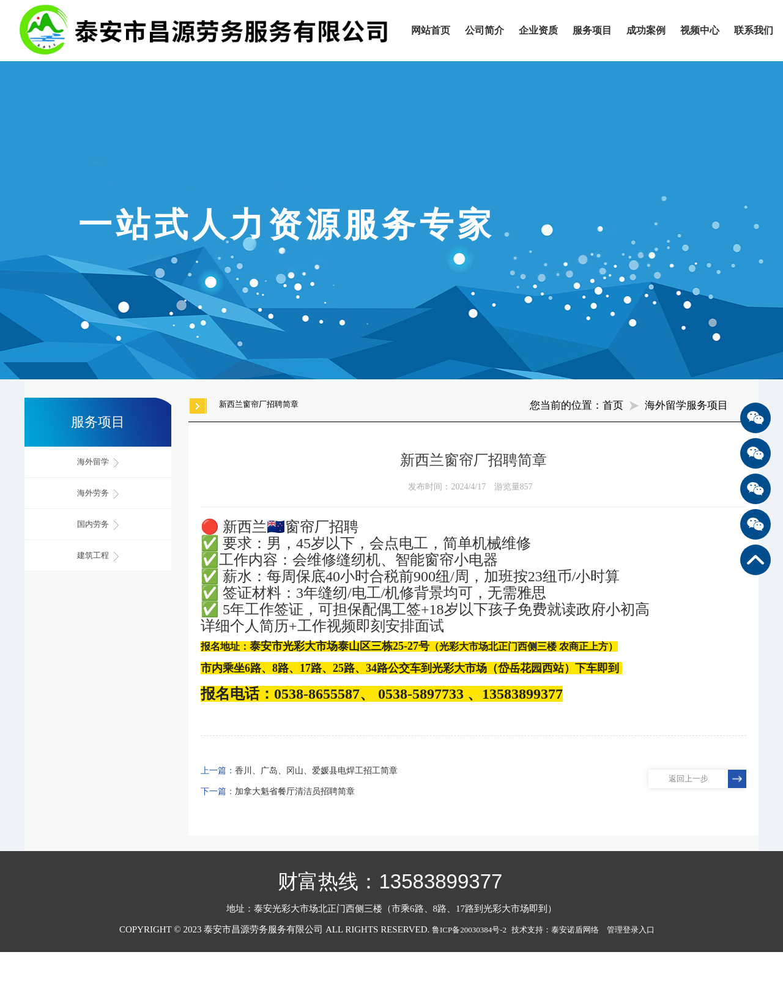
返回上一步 (688, 778)
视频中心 (699, 30)
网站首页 (430, 30)
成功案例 (646, 30)
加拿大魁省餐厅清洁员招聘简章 (295, 791)
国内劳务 (98, 524)
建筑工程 (98, 556)
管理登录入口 (631, 929)
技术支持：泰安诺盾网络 (558, 929)
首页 (613, 405)
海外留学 (98, 462)
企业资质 (538, 30)
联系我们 (753, 30)
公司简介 (484, 30)
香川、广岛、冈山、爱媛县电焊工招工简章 (316, 770)
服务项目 (592, 30)
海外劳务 (98, 493)
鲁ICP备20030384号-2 (469, 929)
